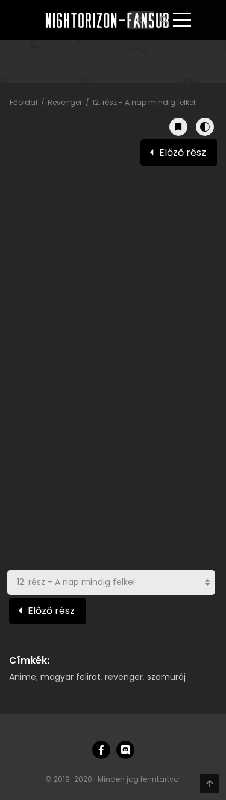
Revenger (65, 102)
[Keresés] (141, 20)
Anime (22, 677)
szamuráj (166, 677)
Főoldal (23, 102)
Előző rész (182, 152)
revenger (124, 677)
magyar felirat (70, 677)
